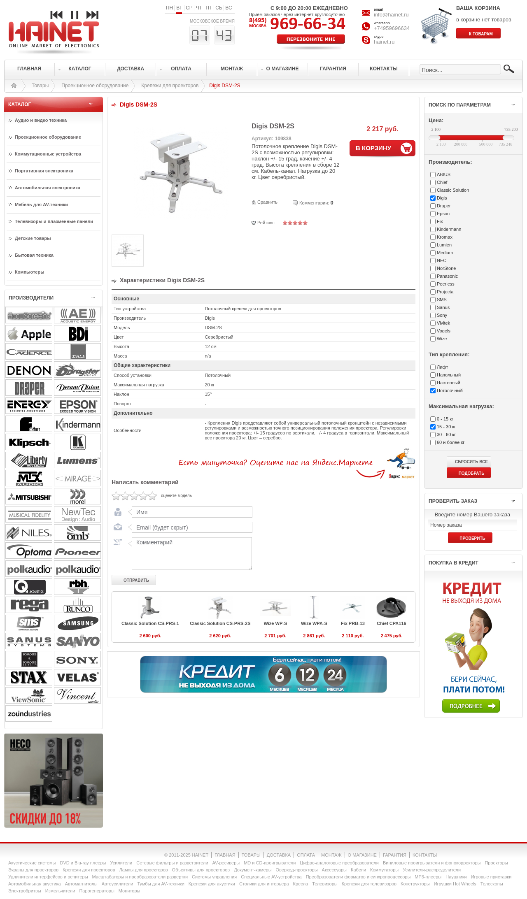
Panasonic (447, 276)
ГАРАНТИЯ (394, 855)
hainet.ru (384, 42)
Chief (442, 182)
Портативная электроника (44, 170)
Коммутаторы (384, 869)
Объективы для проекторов (201, 869)
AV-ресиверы (226, 862)
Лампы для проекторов (143, 869)
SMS (442, 299)
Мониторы (129, 890)
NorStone (446, 268)
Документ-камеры (252, 869)
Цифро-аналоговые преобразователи (339, 862)
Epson (443, 213)
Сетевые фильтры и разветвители (172, 862)
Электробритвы (24, 890)
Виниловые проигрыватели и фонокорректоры (432, 862)
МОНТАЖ (331, 855)
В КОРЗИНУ (373, 147)
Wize (442, 338)
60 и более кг (450, 442)
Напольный (449, 374)
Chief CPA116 (391, 623)
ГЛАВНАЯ (225, 855)
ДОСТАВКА (279, 855)
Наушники (455, 876)
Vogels (443, 330)
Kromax (444, 237)
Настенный (448, 382)
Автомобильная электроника (47, 187)
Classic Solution (453, 190)
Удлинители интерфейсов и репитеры (48, 876)
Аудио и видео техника (41, 120)
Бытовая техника (34, 255)
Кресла (300, 883)
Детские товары (33, 238)
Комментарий (190, 553)
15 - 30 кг (446, 426)
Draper (444, 205)
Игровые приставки (491, 876)
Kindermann (449, 229)
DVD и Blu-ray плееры (83, 862)
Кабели (358, 869)
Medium (445, 252)
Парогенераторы (96, 890)
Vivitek (443, 323)
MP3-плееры (428, 876)
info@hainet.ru (391, 15)
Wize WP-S (275, 623)
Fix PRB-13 (353, 623)
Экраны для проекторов (33, 869)
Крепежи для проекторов (169, 85)
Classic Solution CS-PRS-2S (220, 623)
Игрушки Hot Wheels (455, 883)
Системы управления (214, 876)
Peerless (446, 283)
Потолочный (450, 390)
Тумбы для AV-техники (160, 883)
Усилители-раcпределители (432, 869)
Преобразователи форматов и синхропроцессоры (358, 876)
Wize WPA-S (314, 623)
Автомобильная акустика (34, 883)
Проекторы (496, 862)
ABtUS (443, 174)
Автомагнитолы (81, 883)
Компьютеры (29, 271)
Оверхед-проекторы (297, 869)
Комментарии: (314, 202)
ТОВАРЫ (251, 855)
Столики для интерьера (264, 883)
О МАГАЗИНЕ (362, 855)
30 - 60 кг (446, 434)
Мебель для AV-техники (41, 204)
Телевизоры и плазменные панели (54, 221)
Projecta (445, 291)
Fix (440, 221)
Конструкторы (415, 883)
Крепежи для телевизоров (369, 883)
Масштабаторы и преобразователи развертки (140, 876)
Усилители (121, 862)
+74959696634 (392, 28)
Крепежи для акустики (212, 883)
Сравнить (267, 202)
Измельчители (60, 890)
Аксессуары (334, 869)
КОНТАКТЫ (425, 855)
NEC (441, 260)
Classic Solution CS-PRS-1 (150, 623)
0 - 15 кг (445, 418)
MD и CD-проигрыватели (270, 862)
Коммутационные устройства (48, 153)
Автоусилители (117, 883)
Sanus (443, 307)
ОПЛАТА (306, 855)
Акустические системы (32, 862)
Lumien (444, 244)
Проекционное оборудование (94, 85)
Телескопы (491, 883)
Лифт (442, 367)
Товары (40, 85)
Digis (442, 197)
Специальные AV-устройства (271, 876)
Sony (442, 315)
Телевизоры (324, 883)
